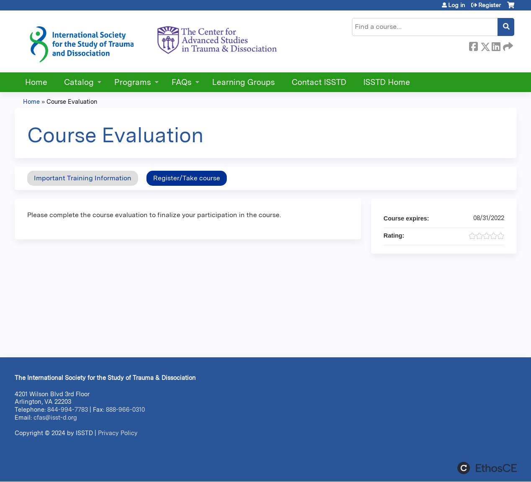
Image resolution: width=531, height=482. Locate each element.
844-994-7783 (67, 409)
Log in (456, 5)
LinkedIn (496, 45)
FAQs (182, 82)
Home (36, 82)
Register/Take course (186, 178)
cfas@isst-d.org (55, 417)
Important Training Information (82, 178)
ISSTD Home (386, 82)
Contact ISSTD (319, 82)
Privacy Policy (118, 432)
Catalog (79, 82)
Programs (132, 82)
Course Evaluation (71, 101)
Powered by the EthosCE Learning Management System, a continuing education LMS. (487, 468)
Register (489, 5)
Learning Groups (243, 82)
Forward (507, 45)
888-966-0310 (125, 409)
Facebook (473, 45)
